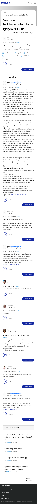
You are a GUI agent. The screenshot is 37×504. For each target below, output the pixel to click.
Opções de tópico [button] (31, 17)
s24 (17, 56)
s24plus (26, 56)
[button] (31, 38)
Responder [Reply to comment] (28, 204)
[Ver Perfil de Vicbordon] (10, 281)
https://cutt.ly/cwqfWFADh (11, 264)
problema (8, 56)
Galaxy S (18, 42)
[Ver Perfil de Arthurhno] (10, 38)
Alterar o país (5, 498)
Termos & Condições (7, 489)
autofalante (9, 53)
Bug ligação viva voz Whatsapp (15, 458)
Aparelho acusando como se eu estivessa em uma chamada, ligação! (18, 436)
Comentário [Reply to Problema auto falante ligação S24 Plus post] (28, 69)
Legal (3, 495)
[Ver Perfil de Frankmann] (10, 305)
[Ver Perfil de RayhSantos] (10, 330)
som (7, 59)
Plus (28, 53)
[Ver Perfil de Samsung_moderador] (15, 82)
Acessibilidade (5, 486)
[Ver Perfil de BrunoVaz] (9, 366)
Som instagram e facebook (14, 449)
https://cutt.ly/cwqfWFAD (18, 195)
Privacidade (5, 492)
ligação (19, 53)
